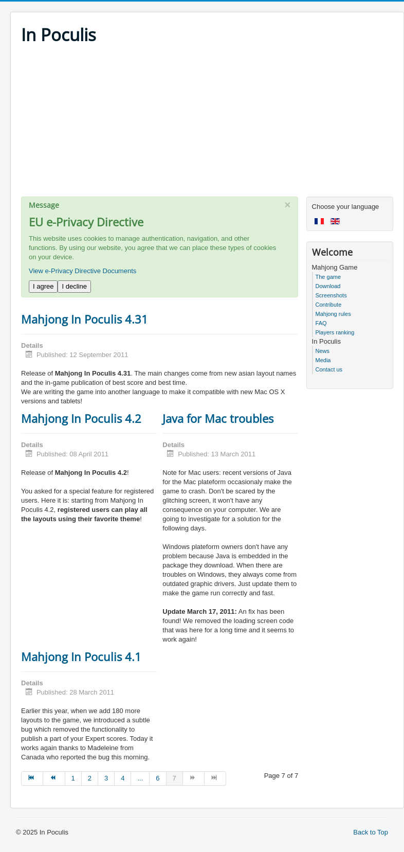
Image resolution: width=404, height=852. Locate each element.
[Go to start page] (32, 778)
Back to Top (370, 832)
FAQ (321, 323)
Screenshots (331, 295)
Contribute (329, 304)
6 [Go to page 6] (157, 778)
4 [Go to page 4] (122, 778)
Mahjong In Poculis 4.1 (81, 656)
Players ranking (335, 332)
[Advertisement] (207, 124)
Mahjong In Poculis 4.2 (81, 418)
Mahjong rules (333, 314)
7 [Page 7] (174, 778)
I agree (43, 286)
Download (328, 286)
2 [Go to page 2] (89, 778)
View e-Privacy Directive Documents (82, 271)
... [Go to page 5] (140, 778)
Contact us (329, 369)
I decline (74, 286)
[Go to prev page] (54, 778)
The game (328, 277)
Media (323, 360)
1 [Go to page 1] (73, 778)
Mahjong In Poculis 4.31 (84, 319)
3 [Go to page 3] (106, 778)
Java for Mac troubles (217, 418)
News (323, 351)
